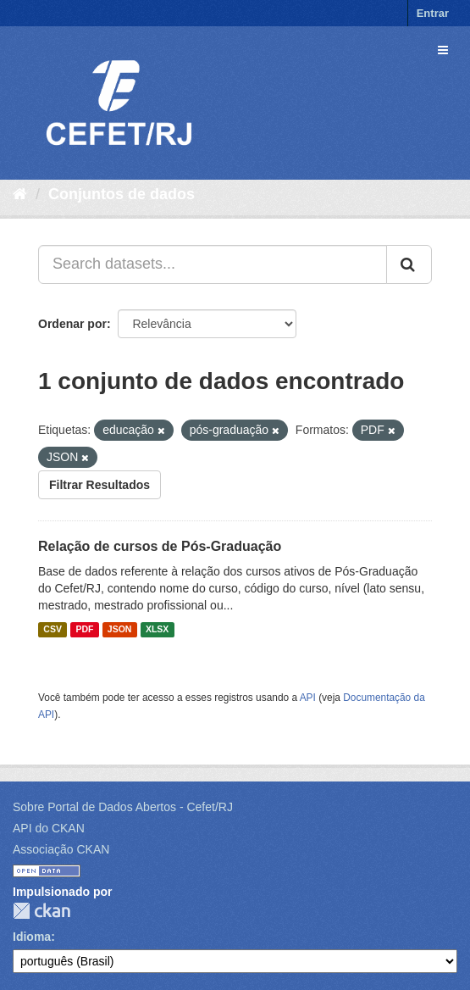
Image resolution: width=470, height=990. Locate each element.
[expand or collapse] (443, 50)
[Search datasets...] (212, 264)
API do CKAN (49, 828)
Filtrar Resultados (99, 485)
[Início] (20, 194)
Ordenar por (72, 324)
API (308, 698)
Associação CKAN (61, 849)
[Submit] (409, 264)
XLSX (157, 630)
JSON (120, 630)
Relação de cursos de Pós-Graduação (159, 546)
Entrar (433, 13)
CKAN (41, 911)
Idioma (32, 936)
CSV (52, 630)
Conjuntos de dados (121, 194)
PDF (84, 630)
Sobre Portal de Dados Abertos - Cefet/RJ (123, 807)
